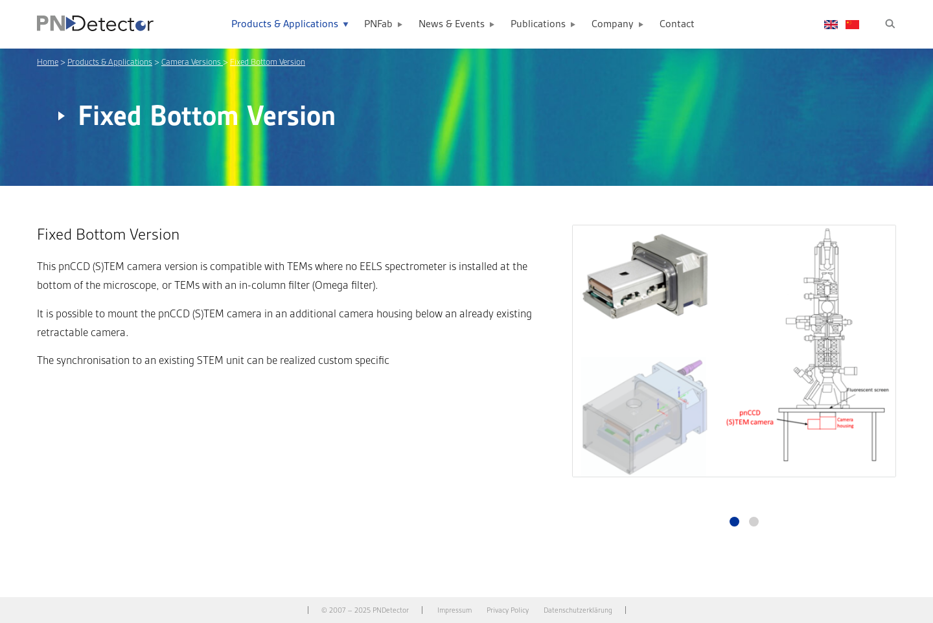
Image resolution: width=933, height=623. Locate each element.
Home (47, 61)
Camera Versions (192, 61)
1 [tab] (734, 522)
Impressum (454, 610)
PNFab (378, 24)
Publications (538, 24)
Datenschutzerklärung (578, 610)
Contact (677, 24)
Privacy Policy (508, 610)
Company (613, 24)
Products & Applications (284, 24)
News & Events (452, 24)
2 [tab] (754, 522)
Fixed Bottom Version (267, 61)
